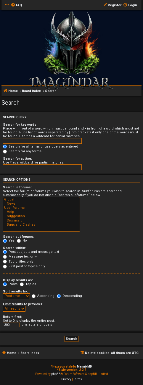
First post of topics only (24, 266)
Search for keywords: (20, 125)
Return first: (12, 317)
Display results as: (18, 280)
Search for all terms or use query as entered (40, 146)
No (22, 240)
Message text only (20, 256)
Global (41, 200)
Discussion (41, 221)
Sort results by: (15, 291)
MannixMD (84, 366)
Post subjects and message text (31, 252)
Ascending (43, 296)
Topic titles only (18, 261)
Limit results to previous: (23, 304)
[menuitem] (16, 5)
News (41, 204)
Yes (9, 240)
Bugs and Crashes (41, 225)
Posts (10, 284)
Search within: (14, 248)
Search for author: (17, 159)
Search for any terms (22, 151)
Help (41, 212)
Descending (69, 296)
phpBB (56, 374)
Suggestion (41, 216)
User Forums (41, 208)
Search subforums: (18, 237)
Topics (28, 284)
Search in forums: (17, 187)
